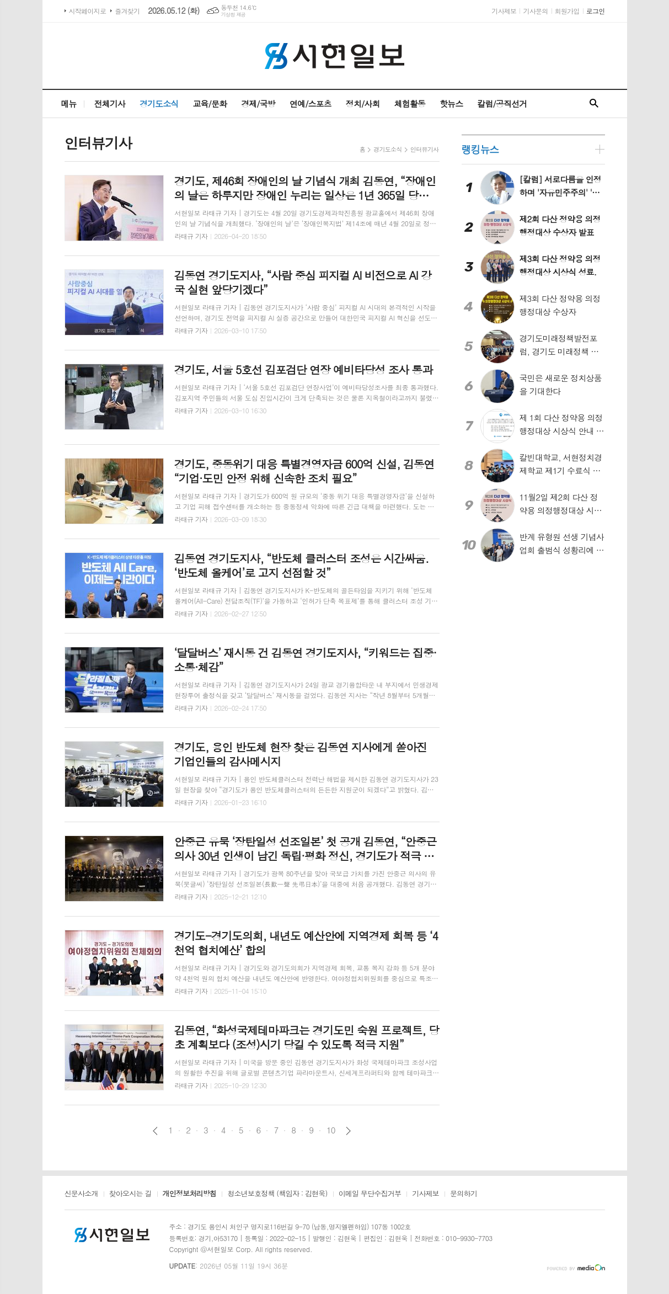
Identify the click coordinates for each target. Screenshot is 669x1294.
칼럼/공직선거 (502, 103)
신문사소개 (81, 1194)
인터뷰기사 (424, 149)
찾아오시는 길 (130, 1194)
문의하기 (463, 1194)
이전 (155, 1131)
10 (331, 1130)
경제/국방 (258, 103)
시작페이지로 (87, 10)
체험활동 (409, 103)
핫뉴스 (451, 103)
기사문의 (535, 10)
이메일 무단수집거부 (370, 1194)
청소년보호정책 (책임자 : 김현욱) (277, 1194)
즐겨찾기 (127, 10)
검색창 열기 (594, 104)
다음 (348, 1131)
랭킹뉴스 (480, 149)
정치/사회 (363, 103)
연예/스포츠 (310, 103)
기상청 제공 (233, 14)
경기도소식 (159, 103)
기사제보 (503, 10)
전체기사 (109, 103)
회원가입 (567, 10)
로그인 (595, 10)
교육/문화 (209, 103)
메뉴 (68, 103)
